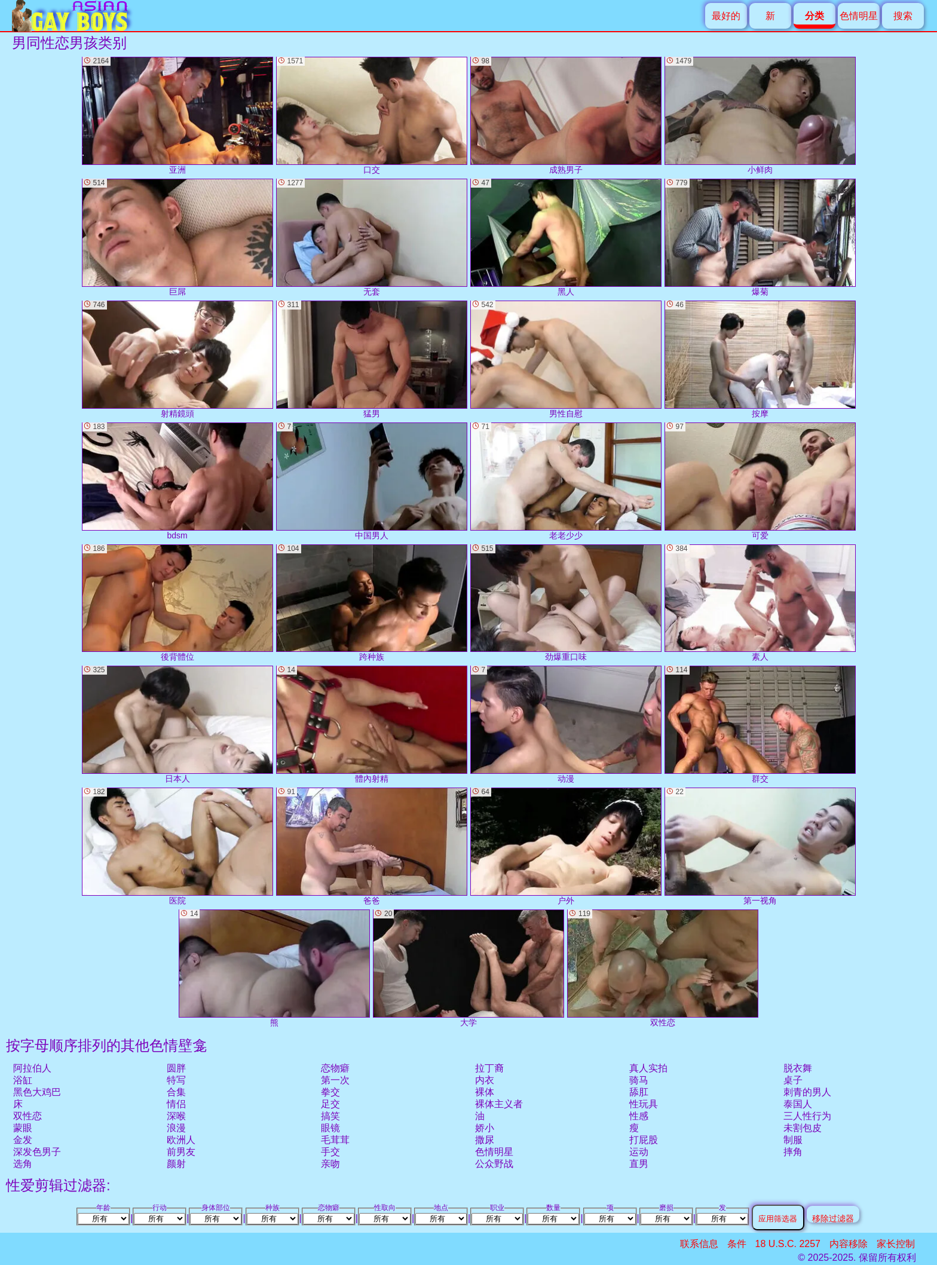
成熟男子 (566, 115)
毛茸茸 (335, 1140)
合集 (176, 1092)
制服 (793, 1140)
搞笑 (330, 1116)
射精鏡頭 (177, 359)
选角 (22, 1164)
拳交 (330, 1092)
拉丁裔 (489, 1068)
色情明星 (859, 16)
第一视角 (760, 846)
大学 (468, 968)
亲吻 (330, 1164)
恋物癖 (335, 1068)
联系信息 (699, 1244)
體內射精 (371, 724)
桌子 (793, 1080)
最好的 (726, 16)
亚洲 (177, 115)
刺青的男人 (807, 1092)
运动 (638, 1152)
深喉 (176, 1116)
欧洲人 (181, 1140)
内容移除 (848, 1244)
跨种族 (371, 603)
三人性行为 (807, 1116)
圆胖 (176, 1068)
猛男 (371, 359)
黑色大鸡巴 (37, 1092)
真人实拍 (648, 1068)
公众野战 (494, 1164)
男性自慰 (566, 359)
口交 (371, 115)
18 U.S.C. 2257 (787, 1244)
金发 (22, 1140)
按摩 (760, 359)
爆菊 (760, 237)
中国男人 (371, 481)
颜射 (176, 1164)
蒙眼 (22, 1128)
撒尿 (484, 1140)
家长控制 (896, 1244)
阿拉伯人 (32, 1068)
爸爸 (371, 846)
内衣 (484, 1080)
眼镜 (330, 1128)
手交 (330, 1152)
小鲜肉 (760, 115)
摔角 (793, 1152)
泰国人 (797, 1104)
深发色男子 (37, 1152)
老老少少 (566, 481)
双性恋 (27, 1116)
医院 (177, 846)
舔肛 (638, 1092)
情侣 (176, 1104)
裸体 (484, 1092)
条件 (736, 1244)
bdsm (177, 481)
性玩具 (643, 1104)
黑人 (566, 237)
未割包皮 (802, 1128)
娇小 (484, 1128)
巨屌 (177, 237)
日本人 (177, 724)
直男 (638, 1164)
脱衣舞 (797, 1068)
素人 (760, 603)
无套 (371, 237)
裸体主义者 (499, 1104)
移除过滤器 (833, 1218)
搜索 (902, 16)
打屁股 (643, 1140)
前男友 (181, 1152)
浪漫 (176, 1128)
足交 (330, 1104)
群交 (760, 724)
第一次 (335, 1080)
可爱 (760, 481)
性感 (638, 1116)
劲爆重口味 (566, 603)
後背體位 (177, 603)
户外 (566, 846)
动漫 (566, 724)
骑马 (638, 1080)
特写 (176, 1080)
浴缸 (22, 1080)
